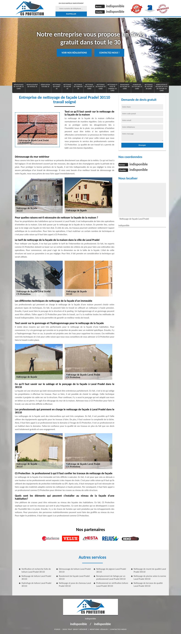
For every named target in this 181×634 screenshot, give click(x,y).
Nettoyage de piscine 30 (67, 87)
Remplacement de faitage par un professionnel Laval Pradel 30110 (111, 577)
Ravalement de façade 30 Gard (124, 87)
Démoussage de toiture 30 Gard (19, 87)
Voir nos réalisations (74, 52)
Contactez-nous (118, 629)
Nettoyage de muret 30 (57, 87)
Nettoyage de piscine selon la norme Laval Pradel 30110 (150, 577)
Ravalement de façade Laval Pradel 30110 (74, 577)
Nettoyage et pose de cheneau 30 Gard (112, 87)
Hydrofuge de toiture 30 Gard (137, 87)
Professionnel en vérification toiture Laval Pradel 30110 (112, 584)
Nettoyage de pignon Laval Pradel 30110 (111, 570)
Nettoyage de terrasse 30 (78, 87)
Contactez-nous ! (109, 52)
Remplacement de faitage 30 (32, 85)
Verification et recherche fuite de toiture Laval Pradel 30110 (36, 570)
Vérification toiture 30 (45, 85)
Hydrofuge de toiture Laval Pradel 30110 (36, 584)
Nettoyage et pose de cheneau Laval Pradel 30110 (75, 584)
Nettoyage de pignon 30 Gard (101, 87)
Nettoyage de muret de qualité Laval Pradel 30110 (150, 570)
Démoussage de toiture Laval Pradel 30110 (75, 570)
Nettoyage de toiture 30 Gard (149, 87)
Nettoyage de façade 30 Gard (89, 87)
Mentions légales (99, 629)
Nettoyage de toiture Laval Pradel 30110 (36, 577)
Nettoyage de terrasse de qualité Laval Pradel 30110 (148, 584)
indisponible (115, 6)
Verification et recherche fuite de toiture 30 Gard (161, 87)
